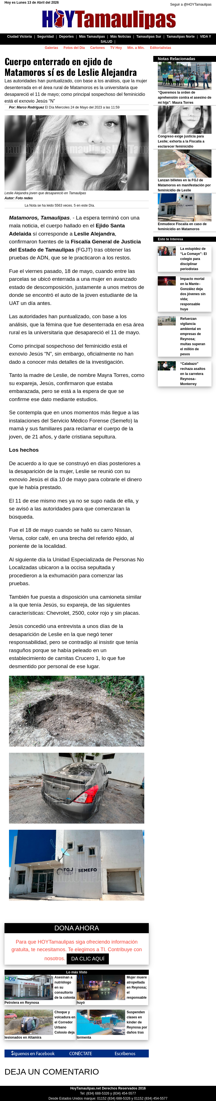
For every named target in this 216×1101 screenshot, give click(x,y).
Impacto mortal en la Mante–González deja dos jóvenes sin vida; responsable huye (193, 294)
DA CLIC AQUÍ (87, 959)
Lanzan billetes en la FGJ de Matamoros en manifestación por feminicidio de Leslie (184, 185)
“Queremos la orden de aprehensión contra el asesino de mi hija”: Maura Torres (184, 98)
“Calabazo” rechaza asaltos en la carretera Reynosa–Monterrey (192, 374)
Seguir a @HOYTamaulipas (191, 4)
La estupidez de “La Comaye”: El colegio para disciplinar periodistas (193, 259)
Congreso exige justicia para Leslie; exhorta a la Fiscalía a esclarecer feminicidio (181, 141)
